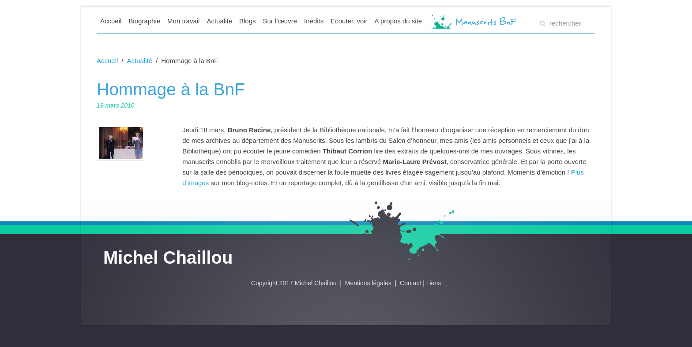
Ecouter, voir (349, 21)
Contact (410, 283)
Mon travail (183, 21)
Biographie (144, 21)
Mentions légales (369, 283)
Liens (433, 283)
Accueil (110, 21)
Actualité (219, 21)
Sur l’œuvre (280, 21)
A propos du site (398, 21)
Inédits (313, 21)
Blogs (247, 21)
